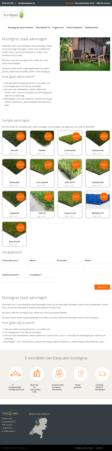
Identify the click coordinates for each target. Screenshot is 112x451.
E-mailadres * (36, 275)
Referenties (91, 27)
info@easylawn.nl (26, 3)
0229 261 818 (7, 3)
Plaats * (88, 260)
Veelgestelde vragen (84, 448)
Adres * (33, 260)
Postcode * (62, 260)
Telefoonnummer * (11, 275)
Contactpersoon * (10, 260)
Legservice (58, 27)
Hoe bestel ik (43, 27)
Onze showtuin (74, 27)
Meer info (13, 153)
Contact (99, 448)
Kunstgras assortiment (20, 27)
